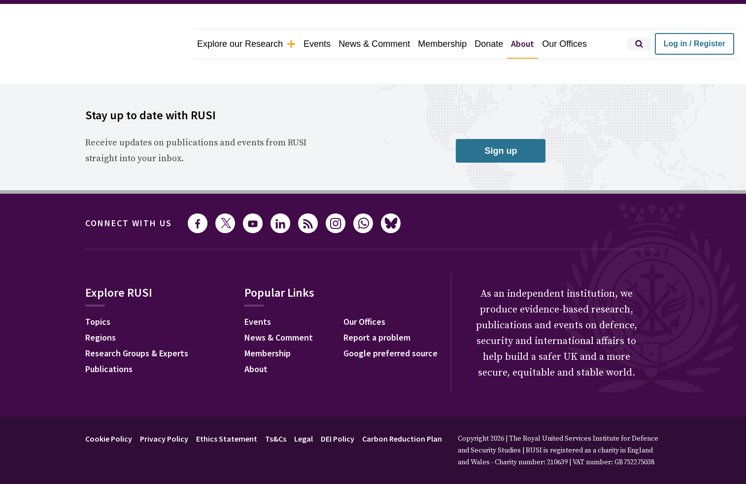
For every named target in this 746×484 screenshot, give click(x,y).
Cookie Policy (108, 411)
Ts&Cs (275, 411)
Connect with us (128, 195)
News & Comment (374, 44)
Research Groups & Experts (136, 325)
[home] (96, 44)
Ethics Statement (226, 411)
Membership (442, 44)
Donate (489, 44)
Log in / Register (694, 43)
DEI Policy (337, 411)
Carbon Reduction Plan (402, 411)
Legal (303, 411)
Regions (100, 309)
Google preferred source (390, 325)
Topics (97, 294)
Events (317, 44)
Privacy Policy (164, 411)
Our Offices (564, 44)
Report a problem (376, 309)
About (522, 43)
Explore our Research (246, 44)
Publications (109, 341)
